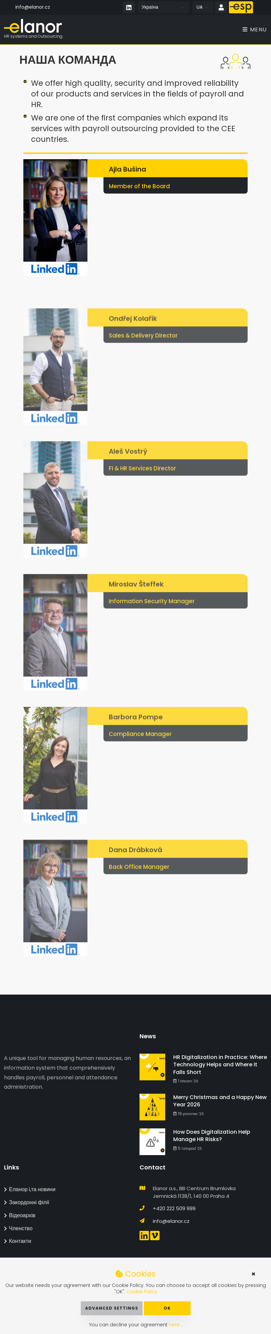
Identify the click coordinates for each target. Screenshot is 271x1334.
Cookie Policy (141, 1291)
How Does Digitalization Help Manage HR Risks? (211, 1135)
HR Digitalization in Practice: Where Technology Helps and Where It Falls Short (220, 1064)
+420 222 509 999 (174, 1208)
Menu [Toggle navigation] (255, 30)
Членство (18, 1228)
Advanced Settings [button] (111, 1308)
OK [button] (167, 1308)
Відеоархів (19, 1215)
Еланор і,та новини (29, 1189)
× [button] (253, 1274)
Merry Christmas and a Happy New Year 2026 (220, 1100)
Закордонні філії (26, 1202)
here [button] (175, 1324)
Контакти (17, 1241)
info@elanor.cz (32, 7)
